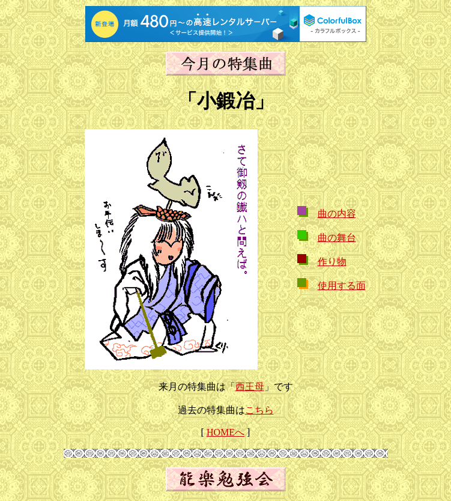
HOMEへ (225, 432)
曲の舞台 (337, 237)
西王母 (249, 386)
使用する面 (342, 286)
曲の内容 (337, 213)
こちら (259, 410)
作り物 (332, 262)
